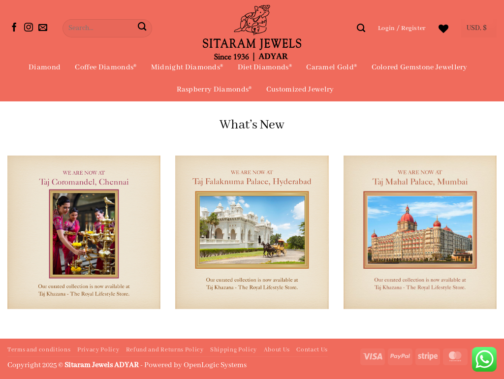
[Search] (361, 28)
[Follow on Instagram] (28, 28)
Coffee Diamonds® (105, 67)
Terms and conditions (38, 350)
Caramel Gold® (331, 67)
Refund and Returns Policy (165, 350)
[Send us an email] (42, 28)
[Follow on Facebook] (14, 28)
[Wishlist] (443, 28)
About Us (277, 350)
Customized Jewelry (300, 89)
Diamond (45, 67)
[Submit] (142, 28)
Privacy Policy (98, 350)
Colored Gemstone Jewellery (420, 67)
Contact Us (312, 350)
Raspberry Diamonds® (214, 89)
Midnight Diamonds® (187, 67)
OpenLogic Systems (215, 365)
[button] (402, 28)
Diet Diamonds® (265, 67)
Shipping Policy (233, 350)
